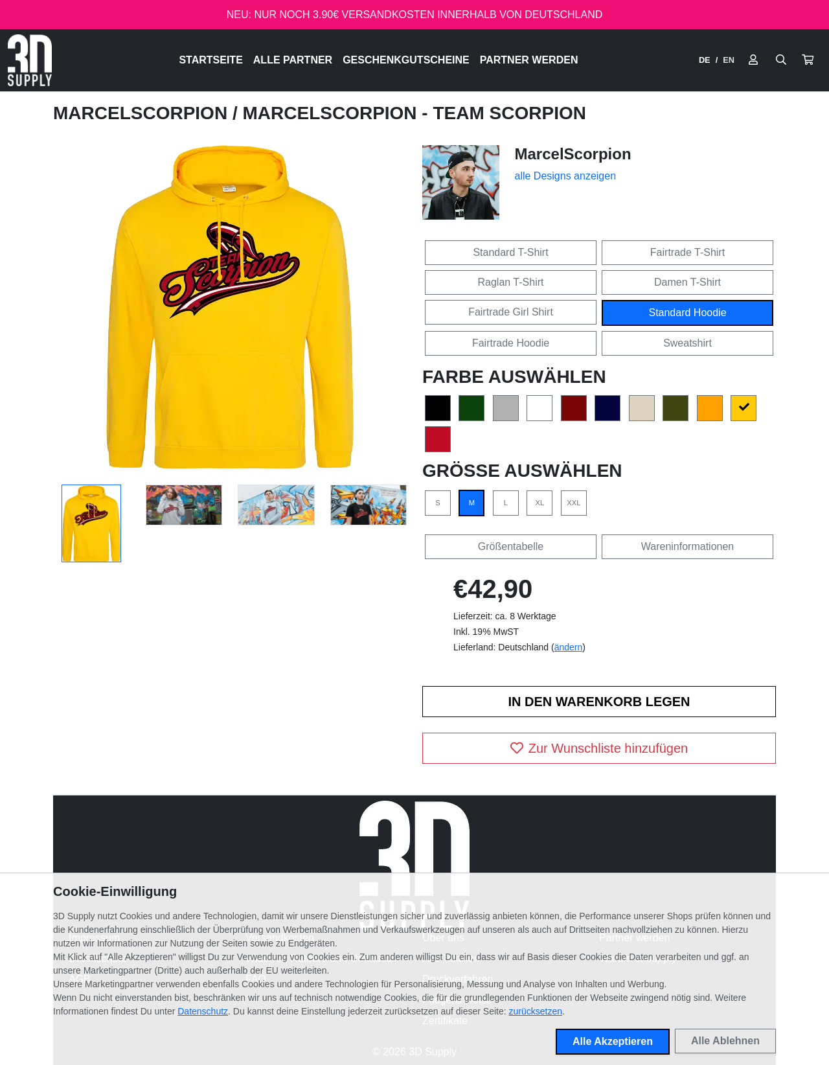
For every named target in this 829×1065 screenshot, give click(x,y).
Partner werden (529, 59)
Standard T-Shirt (510, 252)
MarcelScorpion (143, 113)
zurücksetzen (535, 1011)
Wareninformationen (687, 546)
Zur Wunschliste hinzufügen (599, 748)
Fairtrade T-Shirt (687, 252)
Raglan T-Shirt (511, 282)
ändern (568, 647)
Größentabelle (510, 546)
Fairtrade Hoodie (510, 343)
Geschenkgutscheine (406, 59)
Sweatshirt (687, 343)
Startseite (210, 59)
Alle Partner (292, 59)
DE (704, 60)
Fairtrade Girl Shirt (510, 311)
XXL (573, 503)
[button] (807, 60)
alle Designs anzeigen (566, 175)
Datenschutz (202, 1011)
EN (728, 60)
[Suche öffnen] (781, 60)
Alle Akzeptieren (613, 1041)
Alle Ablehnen (725, 1040)
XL (540, 503)
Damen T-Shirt (687, 282)
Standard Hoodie (687, 312)
